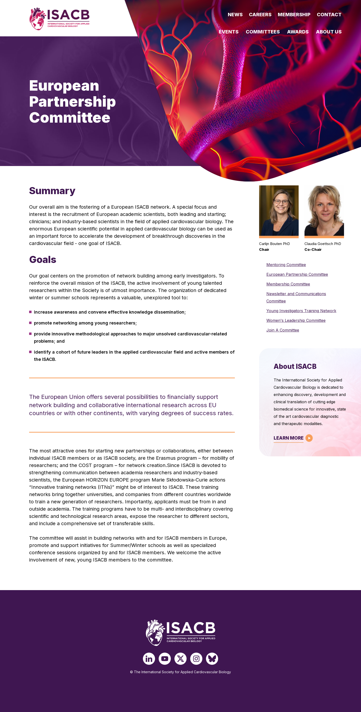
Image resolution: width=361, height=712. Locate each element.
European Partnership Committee (297, 274)
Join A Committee (282, 330)
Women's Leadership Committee (296, 320)
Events (228, 32)
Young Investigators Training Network (301, 310)
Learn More (289, 438)
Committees (263, 32)
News (235, 14)
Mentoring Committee (286, 264)
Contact (329, 14)
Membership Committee (288, 284)
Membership (294, 14)
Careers (260, 14)
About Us (329, 32)
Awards (298, 32)
